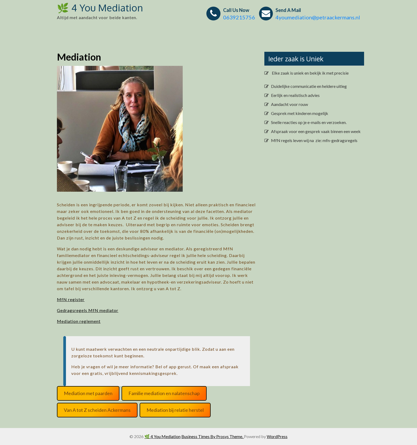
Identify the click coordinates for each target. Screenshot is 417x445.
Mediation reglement (79, 321)
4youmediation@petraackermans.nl (318, 17)
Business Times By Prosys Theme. (212, 436)
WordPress (277, 436)
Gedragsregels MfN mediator (87, 310)
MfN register (71, 299)
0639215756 (239, 17)
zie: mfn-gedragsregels (336, 140)
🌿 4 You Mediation (100, 8)
